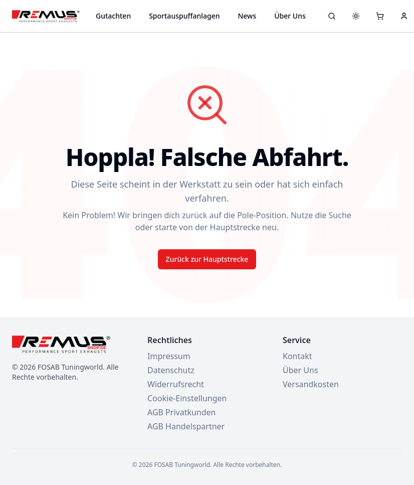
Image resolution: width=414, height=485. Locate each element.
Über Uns (290, 16)
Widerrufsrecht (175, 384)
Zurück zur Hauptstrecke (207, 259)
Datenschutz (170, 370)
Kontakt (297, 356)
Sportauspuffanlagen (184, 16)
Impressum (168, 356)
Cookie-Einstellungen (187, 398)
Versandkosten (311, 384)
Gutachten (113, 16)
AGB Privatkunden (181, 412)
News (247, 16)
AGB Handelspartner (186, 426)
